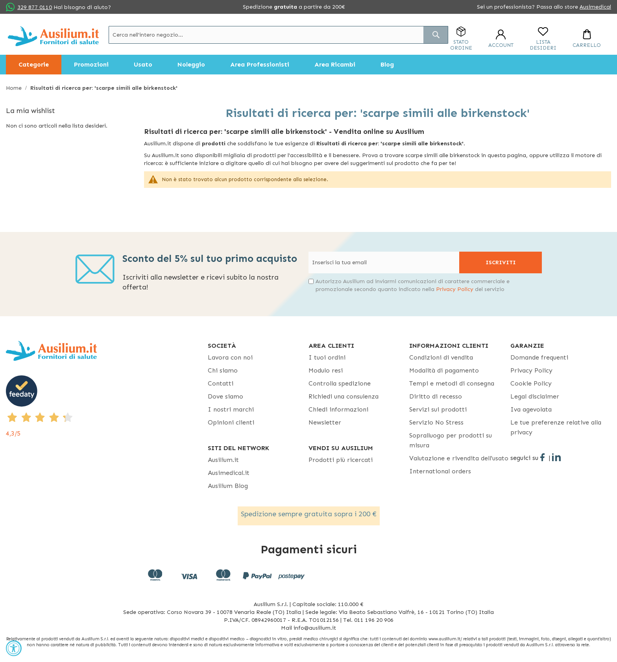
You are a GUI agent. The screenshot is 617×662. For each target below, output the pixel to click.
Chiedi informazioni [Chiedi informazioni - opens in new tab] (338, 409)
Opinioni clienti (231, 422)
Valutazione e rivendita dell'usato (458, 458)
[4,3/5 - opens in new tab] (107, 406)
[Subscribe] (500, 262)
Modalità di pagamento (444, 370)
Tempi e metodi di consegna (451, 383)
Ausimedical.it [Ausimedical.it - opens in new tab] (228, 473)
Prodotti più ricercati (340, 460)
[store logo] (53, 36)
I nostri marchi (231, 409)
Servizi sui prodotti (438, 409)
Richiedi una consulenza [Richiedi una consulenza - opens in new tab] (343, 396)
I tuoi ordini (326, 357)
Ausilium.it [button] (223, 460)
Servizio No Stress (436, 422)
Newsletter (324, 422)
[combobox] (278, 35)
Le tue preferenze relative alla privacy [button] (555, 427)
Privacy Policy (454, 289)
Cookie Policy (531, 383)
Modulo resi (325, 370)
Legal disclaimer (534, 396)
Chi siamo (223, 370)
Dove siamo (225, 396)
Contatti (220, 383)
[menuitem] (33, 65)
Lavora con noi (230, 357)
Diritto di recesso (435, 396)
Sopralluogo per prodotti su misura (450, 440)
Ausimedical (595, 7)
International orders (440, 471)
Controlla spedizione (339, 383)
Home (14, 88)
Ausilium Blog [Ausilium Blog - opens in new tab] (228, 486)
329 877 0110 (34, 7)
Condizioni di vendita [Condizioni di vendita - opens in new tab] (441, 357)
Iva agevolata (531, 409)
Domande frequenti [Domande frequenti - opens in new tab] (539, 357)
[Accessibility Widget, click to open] (14, 648)
